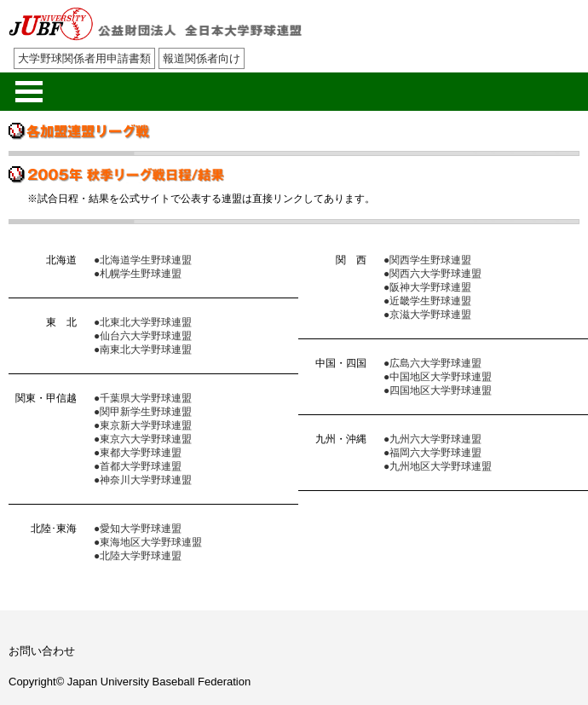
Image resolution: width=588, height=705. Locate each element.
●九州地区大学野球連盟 (437, 466)
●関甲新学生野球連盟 (143, 412)
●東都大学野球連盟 (138, 453)
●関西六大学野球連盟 (432, 274)
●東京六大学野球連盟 (143, 439)
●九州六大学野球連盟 (432, 439)
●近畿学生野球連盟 (427, 301)
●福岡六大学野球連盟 (432, 453)
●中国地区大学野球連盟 (437, 377)
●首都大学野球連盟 (138, 466)
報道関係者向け (201, 58)
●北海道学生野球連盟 (143, 260)
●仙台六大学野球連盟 (143, 336)
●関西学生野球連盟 (427, 260)
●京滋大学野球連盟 (427, 315)
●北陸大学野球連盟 (138, 556)
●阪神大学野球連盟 (427, 287)
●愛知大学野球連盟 (138, 529)
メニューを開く (29, 91)
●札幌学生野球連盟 (138, 274)
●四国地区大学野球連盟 (437, 390)
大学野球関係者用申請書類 (84, 58)
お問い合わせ (42, 650)
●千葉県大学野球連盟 (143, 398)
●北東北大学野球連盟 (143, 322)
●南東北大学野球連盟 (143, 349)
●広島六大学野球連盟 (432, 363)
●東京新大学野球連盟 (143, 425)
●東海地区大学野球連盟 (148, 542)
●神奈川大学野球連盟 (143, 480)
